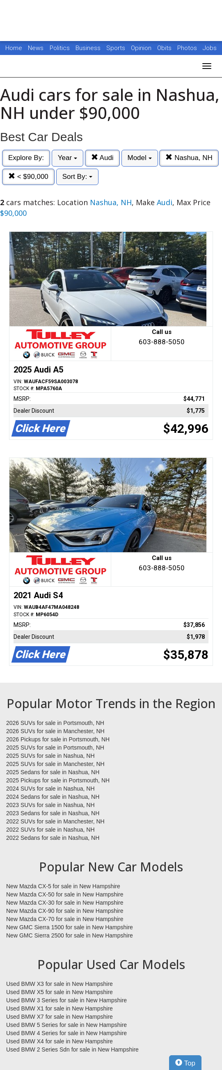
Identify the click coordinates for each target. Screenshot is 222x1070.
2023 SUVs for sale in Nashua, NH (50, 805)
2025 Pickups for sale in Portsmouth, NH (58, 780)
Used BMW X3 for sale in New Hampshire (59, 984)
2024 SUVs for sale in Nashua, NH (50, 788)
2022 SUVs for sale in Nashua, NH (50, 829)
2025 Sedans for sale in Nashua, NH (52, 772)
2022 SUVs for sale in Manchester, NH (55, 821)
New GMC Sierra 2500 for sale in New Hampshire (69, 935)
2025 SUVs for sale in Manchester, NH (55, 764)
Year (67, 158)
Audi (102, 158)
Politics (60, 48)
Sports (116, 48)
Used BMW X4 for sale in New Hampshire (59, 1041)
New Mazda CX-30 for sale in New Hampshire (65, 902)
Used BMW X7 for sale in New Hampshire (59, 1016)
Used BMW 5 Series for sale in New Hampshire (66, 1025)
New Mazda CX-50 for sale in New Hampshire (65, 894)
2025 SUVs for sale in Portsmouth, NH (55, 747)
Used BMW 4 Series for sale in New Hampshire (66, 1033)
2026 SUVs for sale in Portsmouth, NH (55, 723)
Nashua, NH (188, 158)
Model (140, 158)
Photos (188, 48)
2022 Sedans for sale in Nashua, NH (52, 838)
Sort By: (77, 177)
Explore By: (26, 158)
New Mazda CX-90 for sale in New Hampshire (65, 911)
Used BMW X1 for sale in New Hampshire (59, 1008)
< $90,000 (28, 177)
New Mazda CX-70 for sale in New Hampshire (65, 919)
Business (89, 48)
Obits (165, 48)
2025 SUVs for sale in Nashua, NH (50, 755)
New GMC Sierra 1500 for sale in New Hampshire (69, 927)
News (35, 48)
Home (13, 48)
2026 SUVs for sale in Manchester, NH (55, 731)
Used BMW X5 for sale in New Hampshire (59, 992)
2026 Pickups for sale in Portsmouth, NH (58, 739)
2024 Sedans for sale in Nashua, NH (52, 796)
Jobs (210, 48)
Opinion (142, 48)
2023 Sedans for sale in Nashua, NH (52, 813)
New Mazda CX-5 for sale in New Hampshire (63, 886)
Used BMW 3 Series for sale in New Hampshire (66, 1000)
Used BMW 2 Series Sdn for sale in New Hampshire (72, 1049)
